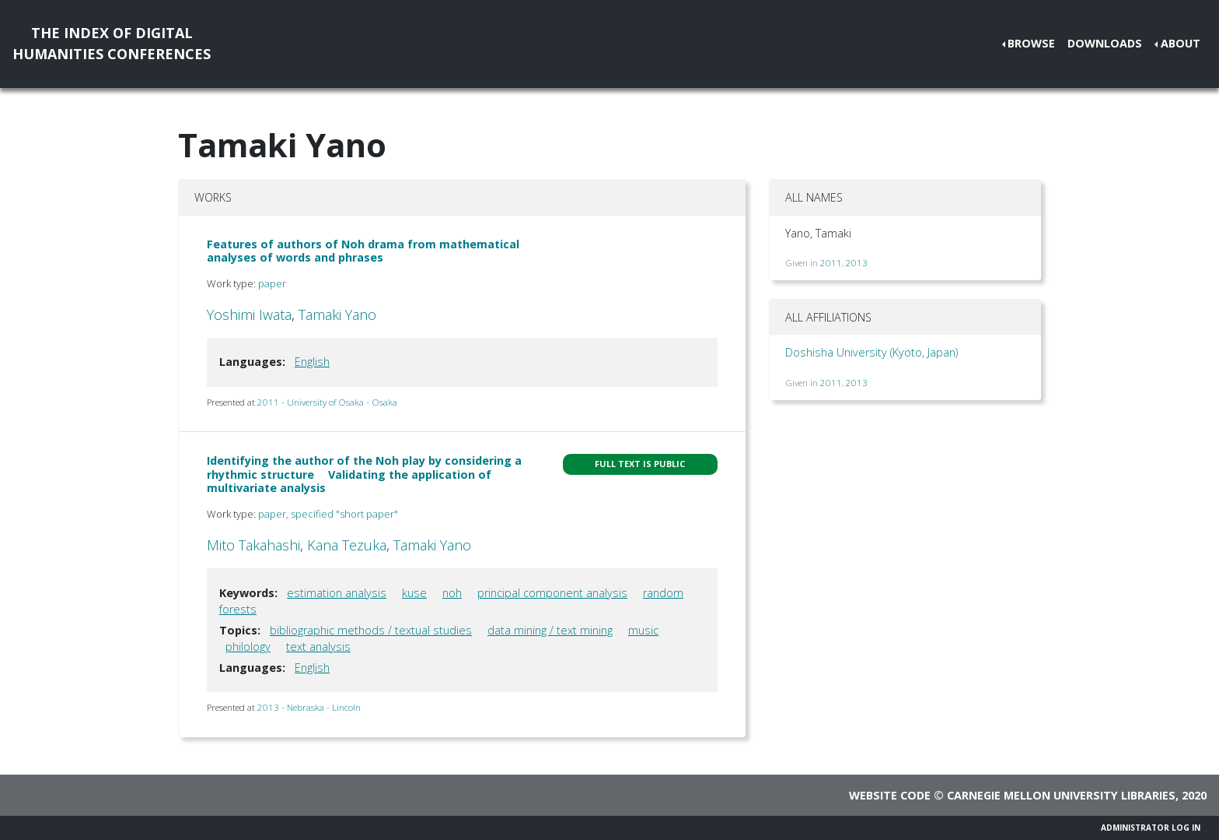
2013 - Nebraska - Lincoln (309, 707)
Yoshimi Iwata (249, 314)
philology (248, 646)
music (643, 630)
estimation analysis (336, 592)
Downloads (1104, 43)
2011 (831, 263)
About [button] (1180, 43)
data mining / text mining (550, 630)
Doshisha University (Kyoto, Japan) (871, 352)
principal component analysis (552, 592)
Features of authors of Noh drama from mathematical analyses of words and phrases (363, 251)
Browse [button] (1031, 43)
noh (452, 592)
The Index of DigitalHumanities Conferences (111, 43)
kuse (414, 592)
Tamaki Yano (337, 314)
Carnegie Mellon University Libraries (1061, 795)
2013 (857, 263)
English (312, 361)
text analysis (318, 646)
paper (272, 283)
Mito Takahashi (253, 545)
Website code (890, 795)
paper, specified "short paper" (328, 514)
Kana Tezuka (346, 545)
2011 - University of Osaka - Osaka (327, 402)
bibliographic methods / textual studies (371, 630)
